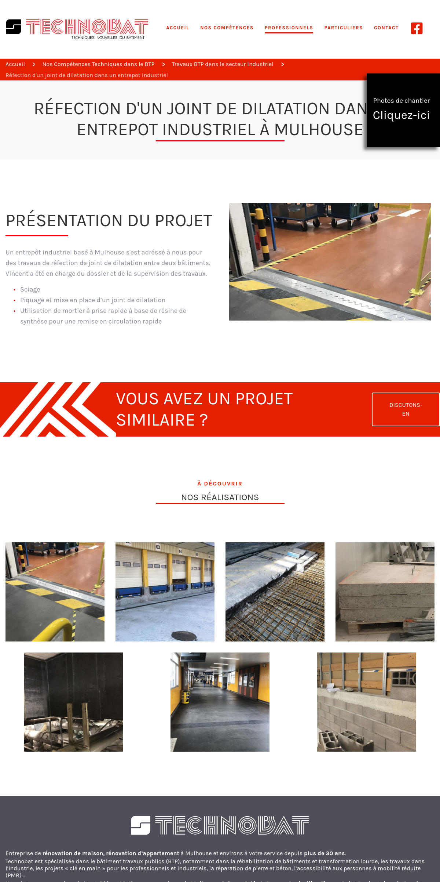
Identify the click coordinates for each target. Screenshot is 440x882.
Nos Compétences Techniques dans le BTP (98, 64)
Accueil (177, 27)
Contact (386, 27)
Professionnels (289, 27)
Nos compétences (227, 27)
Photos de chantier (401, 109)
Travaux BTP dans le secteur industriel (223, 64)
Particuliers (343, 27)
